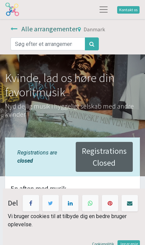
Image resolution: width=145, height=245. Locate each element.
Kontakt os (128, 9)
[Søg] (92, 43)
